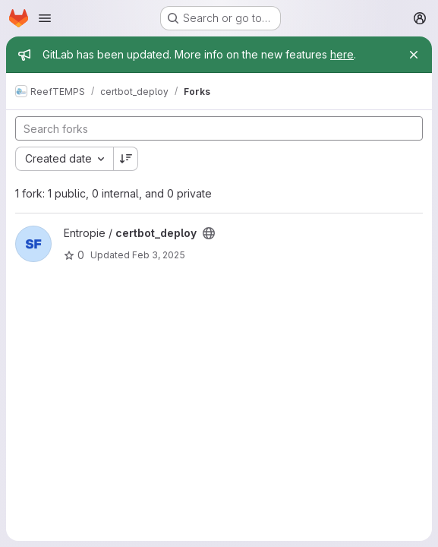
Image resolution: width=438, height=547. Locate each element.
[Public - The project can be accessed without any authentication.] (209, 233)
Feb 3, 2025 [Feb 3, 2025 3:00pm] (158, 255)
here (342, 54)
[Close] (414, 55)
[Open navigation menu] (45, 18)
